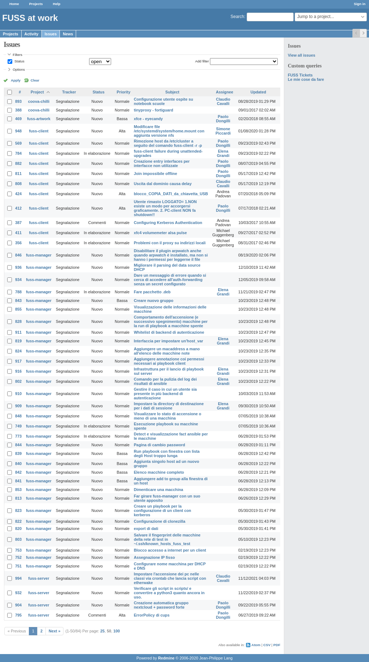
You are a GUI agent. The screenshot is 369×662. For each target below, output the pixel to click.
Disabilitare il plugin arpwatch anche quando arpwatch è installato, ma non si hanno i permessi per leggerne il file (171, 255)
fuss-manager (39, 255)
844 (18, 445)
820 (18, 528)
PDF (276, 645)
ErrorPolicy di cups (152, 615)
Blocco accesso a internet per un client (170, 550)
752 (18, 557)
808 (18, 183)
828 (18, 321)
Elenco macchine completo (159, 472)
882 (18, 163)
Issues (51, 34)
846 (18, 255)
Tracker (69, 92)
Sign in (359, 4)
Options (19, 69)
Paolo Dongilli (223, 118)
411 (18, 233)
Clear (35, 80)
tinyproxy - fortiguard (153, 110)
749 (18, 426)
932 (18, 593)
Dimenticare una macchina (158, 489)
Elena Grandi (223, 153)
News (68, 34)
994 (18, 578)
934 (18, 279)
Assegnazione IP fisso (154, 557)
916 (18, 371)
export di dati (146, 528)
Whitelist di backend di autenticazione (169, 332)
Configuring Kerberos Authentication (168, 222)
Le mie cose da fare (306, 79)
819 (18, 341)
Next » (54, 631)
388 (18, 110)
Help (57, 4)
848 (18, 416)
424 (18, 194)
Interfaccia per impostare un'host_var (168, 341)
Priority (124, 92)
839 (18, 453)
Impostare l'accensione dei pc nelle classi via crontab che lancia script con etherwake (170, 578)
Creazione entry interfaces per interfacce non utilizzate (162, 163)
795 (18, 615)
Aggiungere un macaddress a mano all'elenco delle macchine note (167, 351)
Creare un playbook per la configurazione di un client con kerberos (162, 510)
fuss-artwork (38, 119)
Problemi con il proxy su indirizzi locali (170, 243)
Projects (36, 4)
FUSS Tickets (300, 75)
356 (18, 243)
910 (18, 393)
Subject (172, 92)
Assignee (224, 92)
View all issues (301, 55)
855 (18, 309)
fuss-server (38, 578)
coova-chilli (38, 101)
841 (18, 481)
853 (18, 489)
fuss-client (38, 131)
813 (18, 498)
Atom (255, 645)
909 (18, 406)
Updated (258, 92)
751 (18, 566)
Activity (32, 34)
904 (18, 605)
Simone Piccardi (223, 131)
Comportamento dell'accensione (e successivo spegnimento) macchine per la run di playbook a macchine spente (171, 321)
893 (18, 101)
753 (18, 550)
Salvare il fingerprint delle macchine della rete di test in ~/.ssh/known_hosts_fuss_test (167, 539)
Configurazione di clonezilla (159, 521)
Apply (16, 80)
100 (116, 631)
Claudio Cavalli (223, 101)
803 (18, 539)
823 (18, 510)
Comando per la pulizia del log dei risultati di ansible (165, 381)
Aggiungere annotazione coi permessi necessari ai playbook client (169, 361)
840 (18, 463)
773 (18, 436)
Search (237, 16)
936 (18, 267)
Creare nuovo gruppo (153, 300)
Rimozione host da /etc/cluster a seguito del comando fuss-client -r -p (168, 143)
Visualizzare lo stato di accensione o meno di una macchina (167, 416)
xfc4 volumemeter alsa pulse (160, 233)
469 (18, 119)
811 (18, 173)
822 (18, 521)
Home (14, 4)
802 (18, 381)
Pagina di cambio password (159, 445)
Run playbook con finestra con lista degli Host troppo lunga (166, 453)
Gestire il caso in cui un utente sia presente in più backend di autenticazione (165, 393)
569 (18, 143)
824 (18, 351)
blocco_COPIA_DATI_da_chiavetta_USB (171, 194)
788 (18, 292)
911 (18, 332)
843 (18, 300)
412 (18, 208)
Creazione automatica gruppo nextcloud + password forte (161, 605)
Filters (17, 55)
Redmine (166, 658)
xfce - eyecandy (148, 119)
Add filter (202, 61)
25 (102, 631)
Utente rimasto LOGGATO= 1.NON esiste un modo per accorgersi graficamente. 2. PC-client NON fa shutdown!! (165, 208)
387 (18, 222)
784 (18, 153)
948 (18, 131)
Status (18, 61)
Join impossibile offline (155, 173)
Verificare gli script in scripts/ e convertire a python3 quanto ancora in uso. (169, 592)
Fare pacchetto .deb (152, 292)
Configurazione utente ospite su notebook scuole (163, 101)
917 (18, 361)
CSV (267, 645)
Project (37, 92)
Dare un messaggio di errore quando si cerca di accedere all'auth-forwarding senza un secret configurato (170, 279)
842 (18, 472)
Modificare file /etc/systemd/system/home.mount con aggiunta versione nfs (169, 130)
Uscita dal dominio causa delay (163, 183)
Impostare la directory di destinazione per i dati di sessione (169, 406)
